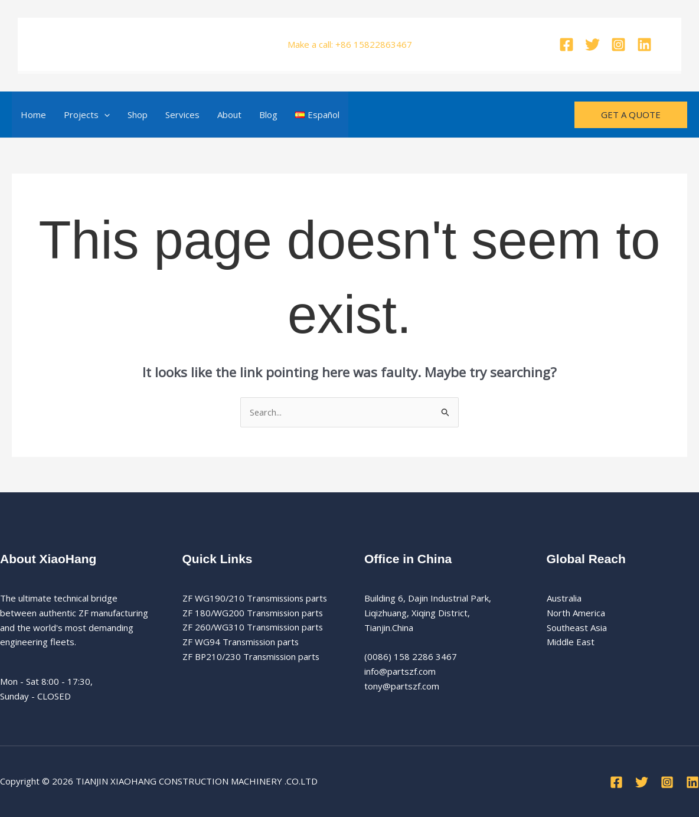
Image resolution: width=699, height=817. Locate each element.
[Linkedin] (644, 44)
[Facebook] (566, 44)
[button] (104, 114)
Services (182, 114)
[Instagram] (618, 44)
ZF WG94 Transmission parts (241, 642)
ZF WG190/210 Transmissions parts (256, 598)
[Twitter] (592, 44)
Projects (87, 114)
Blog (268, 114)
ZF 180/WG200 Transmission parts (254, 613)
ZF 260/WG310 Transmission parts (254, 627)
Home (33, 114)
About (229, 114)
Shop (138, 114)
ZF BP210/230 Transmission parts (252, 656)
